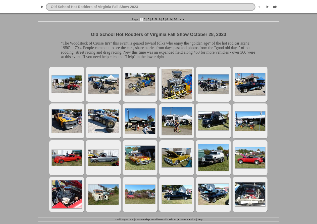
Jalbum (172, 219)
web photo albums (153, 219)
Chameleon (184, 219)
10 (175, 19)
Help (199, 219)
